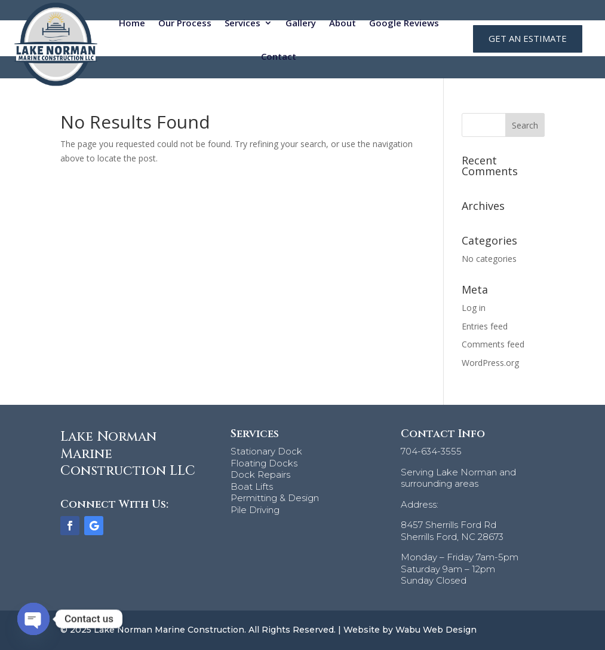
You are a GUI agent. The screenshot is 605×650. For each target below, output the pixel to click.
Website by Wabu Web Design (410, 629)
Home (132, 23)
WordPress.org (490, 362)
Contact (278, 56)
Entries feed (485, 326)
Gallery (300, 23)
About (342, 23)
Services (242, 23)
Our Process (184, 23)
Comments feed (493, 344)
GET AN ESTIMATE (528, 38)
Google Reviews (404, 23)
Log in (474, 307)
